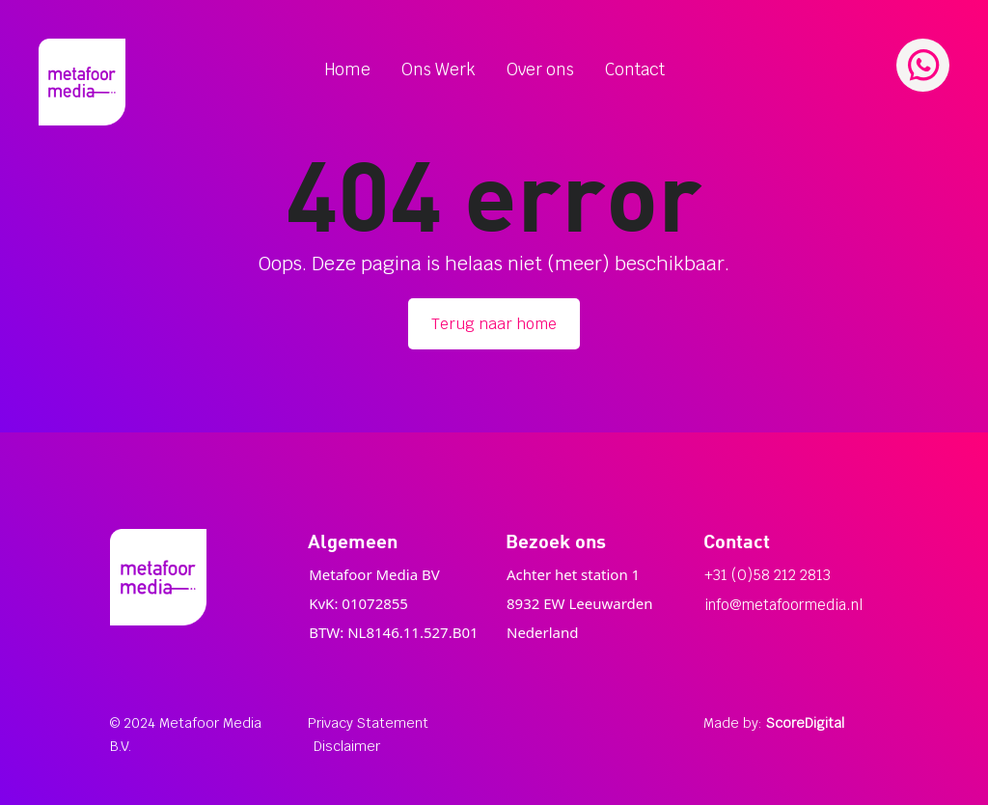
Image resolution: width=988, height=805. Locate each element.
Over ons (540, 69)
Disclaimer (347, 746)
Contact (635, 69)
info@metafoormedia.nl (783, 605)
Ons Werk (438, 69)
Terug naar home (494, 324)
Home (347, 69)
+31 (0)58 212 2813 (767, 575)
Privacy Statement (368, 723)
